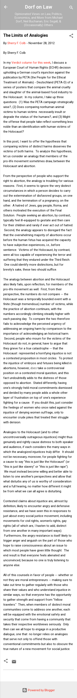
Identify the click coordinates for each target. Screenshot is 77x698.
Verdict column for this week (31, 62)
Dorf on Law (38, 7)
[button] (71, 36)
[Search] (71, 8)
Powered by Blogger (38, 690)
